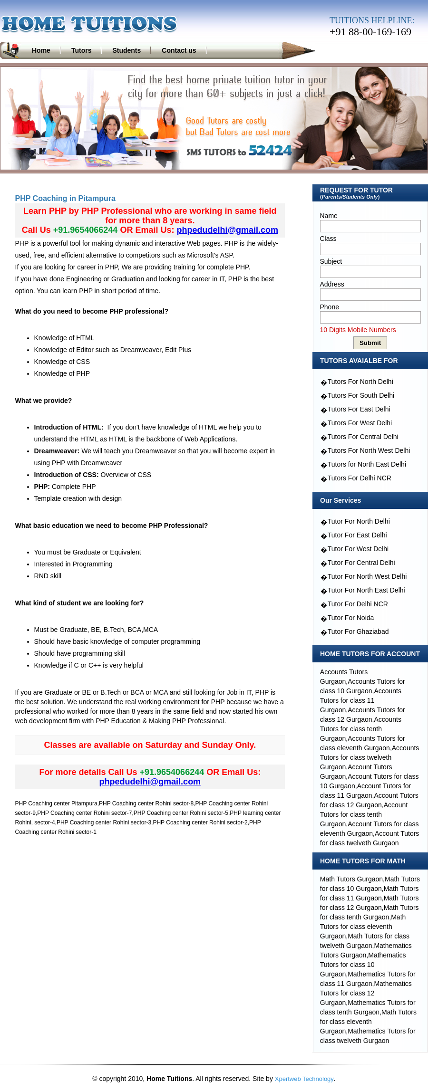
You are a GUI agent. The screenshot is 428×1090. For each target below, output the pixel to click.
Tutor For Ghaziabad (358, 631)
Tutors (81, 50)
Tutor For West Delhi (358, 549)
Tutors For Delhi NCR (359, 478)
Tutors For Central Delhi (363, 436)
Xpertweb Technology (304, 1078)
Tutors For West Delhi (360, 423)
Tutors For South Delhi (361, 395)
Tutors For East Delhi (359, 409)
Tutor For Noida (351, 617)
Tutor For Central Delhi (361, 562)
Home (41, 50)
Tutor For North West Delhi (367, 576)
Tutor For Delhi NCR (358, 604)
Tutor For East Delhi (357, 535)
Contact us (179, 50)
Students (126, 50)
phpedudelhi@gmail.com (227, 230)
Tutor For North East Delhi (366, 590)
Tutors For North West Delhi (369, 450)
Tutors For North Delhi (360, 381)
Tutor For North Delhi (359, 521)
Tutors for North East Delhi (367, 464)
